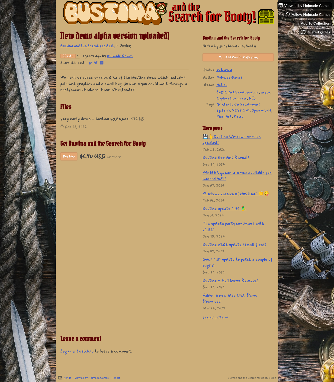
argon (265, 92)
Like (68, 56)
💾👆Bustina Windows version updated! (231, 139)
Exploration (226, 98)
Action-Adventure (243, 92)
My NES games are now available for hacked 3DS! (237, 175)
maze (242, 98)
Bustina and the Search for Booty (87, 46)
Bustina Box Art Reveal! (225, 157)
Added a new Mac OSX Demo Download (229, 298)
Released (224, 70)
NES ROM (241, 110)
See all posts (213, 317)
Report (116, 377)
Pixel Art (224, 116)
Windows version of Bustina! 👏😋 (235, 193)
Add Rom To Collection (238, 57)
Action (221, 85)
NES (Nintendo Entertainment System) (238, 104)
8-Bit (221, 92)
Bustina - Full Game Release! (230, 280)
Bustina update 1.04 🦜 (224, 208)
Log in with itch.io (76, 351)
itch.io (67, 377)
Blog (273, 377)
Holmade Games (120, 56)
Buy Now (69, 156)
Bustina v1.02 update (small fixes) (234, 244)
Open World (261, 110)
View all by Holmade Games (91, 377)
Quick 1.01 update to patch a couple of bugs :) (237, 262)
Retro (238, 116)
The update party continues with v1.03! (233, 226)
